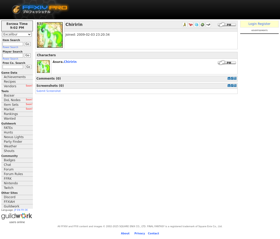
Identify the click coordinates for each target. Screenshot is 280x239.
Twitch (8, 188)
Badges (9, 160)
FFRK (8, 178)
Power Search (10, 47)
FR (22, 210)
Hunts (8, 132)
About (125, 233)
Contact (153, 233)
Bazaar (9, 95)
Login (252, 24)
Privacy (139, 233)
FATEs (8, 128)
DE (26, 210)
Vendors (18, 86)
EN (18, 210)
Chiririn (70, 62)
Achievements (15, 77)
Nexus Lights (14, 137)
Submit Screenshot (48, 91)
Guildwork (11, 206)
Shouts (9, 151)
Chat (7, 165)
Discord (9, 197)
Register (264, 24)
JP (15, 210)
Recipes (10, 81)
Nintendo (11, 183)
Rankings (11, 114)
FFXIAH (9, 202)
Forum (9, 169)
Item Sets (18, 105)
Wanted (10, 118)
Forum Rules (13, 174)
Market (18, 109)
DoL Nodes (18, 100)
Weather (10, 146)
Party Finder (13, 142)
